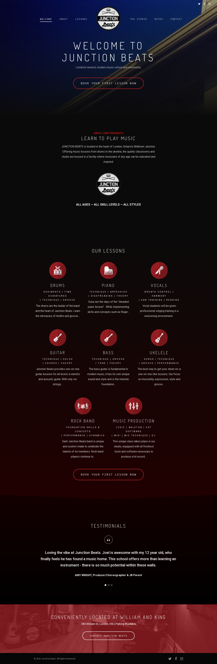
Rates (158, 18)
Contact (176, 18)
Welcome (46, 18)
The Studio (138, 18)
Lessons (81, 18)
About (63, 18)
